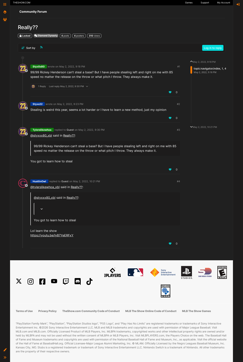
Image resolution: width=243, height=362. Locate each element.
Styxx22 (38, 104)
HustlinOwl (39, 181)
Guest (70, 129)
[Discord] (78, 281)
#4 (178, 181)
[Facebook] (42, 281)
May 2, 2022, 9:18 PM (72, 66)
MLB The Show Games (196, 311)
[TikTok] (89, 281)
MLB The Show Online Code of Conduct (150, 311)
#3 (178, 129)
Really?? (69, 135)
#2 (178, 104)
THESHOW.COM (21, 2)
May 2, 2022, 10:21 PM (86, 181)
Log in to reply (213, 47)
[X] (19, 281)
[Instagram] (31, 281)
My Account (223, 2)
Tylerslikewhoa (42, 129)
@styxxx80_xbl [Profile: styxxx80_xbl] (41, 135)
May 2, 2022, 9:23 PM (70, 104)
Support (205, 2)
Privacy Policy (47, 311)
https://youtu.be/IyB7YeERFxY (51, 235)
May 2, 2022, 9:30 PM (91, 129)
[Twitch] (66, 281)
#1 (178, 66)
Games (189, 2)
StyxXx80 (39, 66)
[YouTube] (54, 281)
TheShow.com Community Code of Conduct (91, 311)
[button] (5, 350)
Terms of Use (24, 311)
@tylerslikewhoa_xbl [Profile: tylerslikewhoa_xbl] (45, 187)
